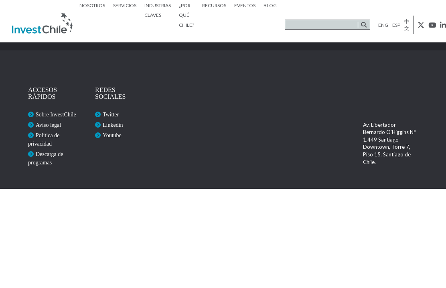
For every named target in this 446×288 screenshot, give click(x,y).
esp (396, 25)
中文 (406, 24)
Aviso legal (48, 125)
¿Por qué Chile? (186, 15)
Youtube (112, 135)
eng (383, 25)
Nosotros (92, 5)
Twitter (111, 115)
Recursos (214, 5)
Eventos (244, 5)
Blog (270, 5)
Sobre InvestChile (56, 115)
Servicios (124, 5)
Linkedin (113, 125)
